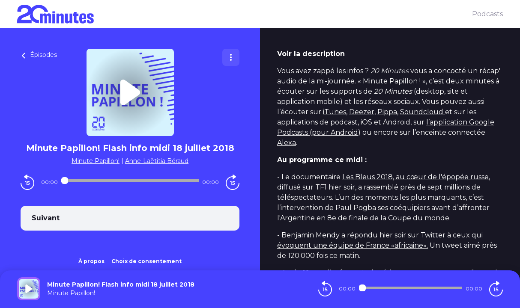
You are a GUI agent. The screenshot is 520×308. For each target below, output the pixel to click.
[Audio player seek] (130, 180)
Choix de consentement (146, 261)
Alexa (286, 143)
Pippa (387, 112)
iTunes (334, 112)
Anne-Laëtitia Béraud (156, 161)
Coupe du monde (418, 218)
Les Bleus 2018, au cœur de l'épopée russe (415, 177)
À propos (91, 261)
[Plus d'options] (230, 57)
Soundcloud (422, 112)
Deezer (361, 112)
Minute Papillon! (96, 161)
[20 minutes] (244, 14)
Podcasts (487, 14)
